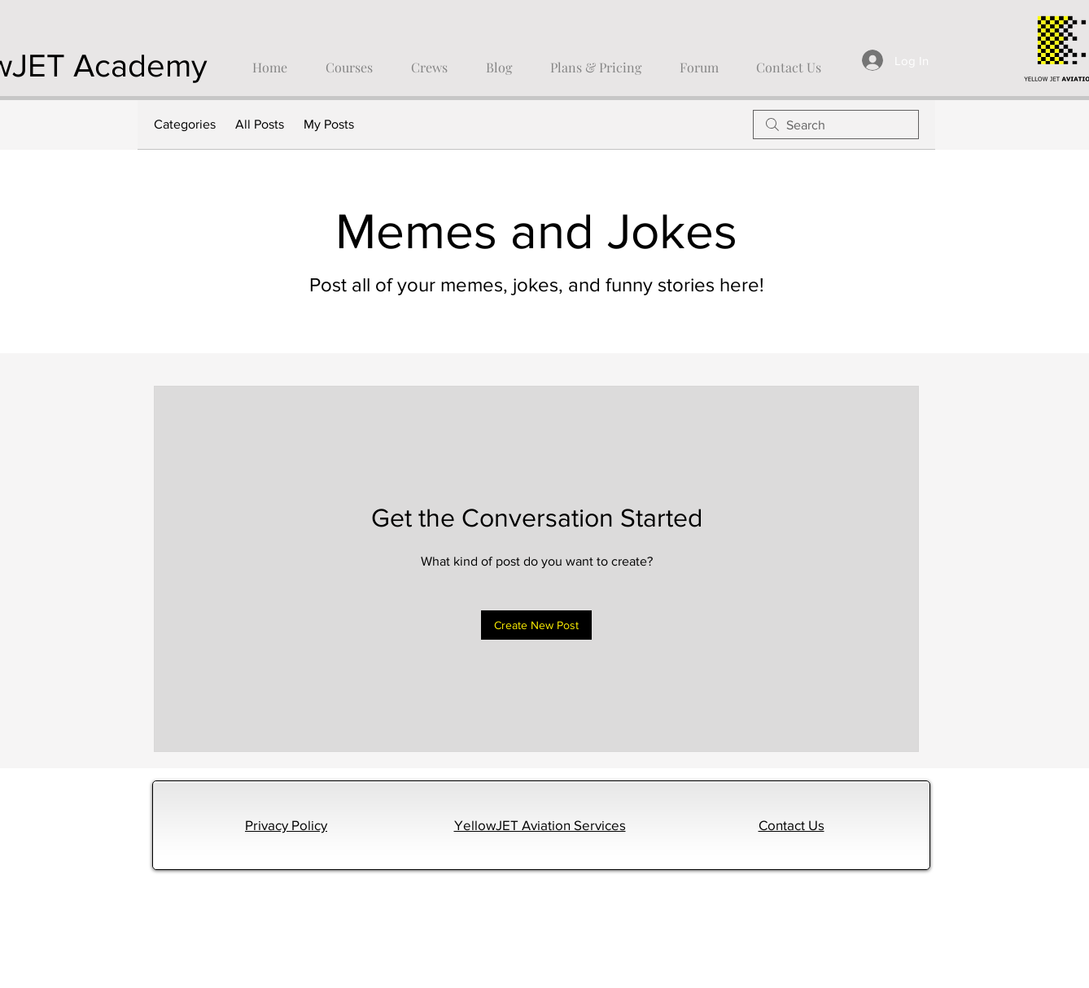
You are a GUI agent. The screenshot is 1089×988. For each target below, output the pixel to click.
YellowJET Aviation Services (540, 825)
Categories (185, 124)
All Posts (259, 124)
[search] (836, 124)
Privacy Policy (286, 825)
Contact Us (791, 825)
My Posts (329, 124)
